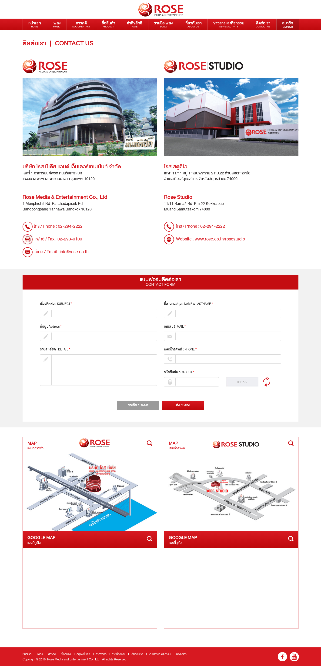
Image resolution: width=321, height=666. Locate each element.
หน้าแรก (34, 24)
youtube (294, 656)
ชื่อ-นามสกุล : (188, 303)
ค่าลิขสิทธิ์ (134, 24)
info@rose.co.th (74, 251)
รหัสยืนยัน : (179, 372)
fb (282, 656)
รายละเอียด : (55, 349)
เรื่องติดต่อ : (56, 303)
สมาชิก (287, 24)
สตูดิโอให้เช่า (83, 654)
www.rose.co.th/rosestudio (220, 239)
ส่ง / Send (183, 405)
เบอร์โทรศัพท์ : (180, 349)
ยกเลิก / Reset (138, 405)
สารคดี (81, 24)
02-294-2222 (70, 226)
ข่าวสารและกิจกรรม (228, 24)
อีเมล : (175, 326)
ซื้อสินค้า (108, 24)
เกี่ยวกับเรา (193, 24)
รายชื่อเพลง (163, 24)
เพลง (57, 24)
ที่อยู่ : (50, 326)
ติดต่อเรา (263, 24)
